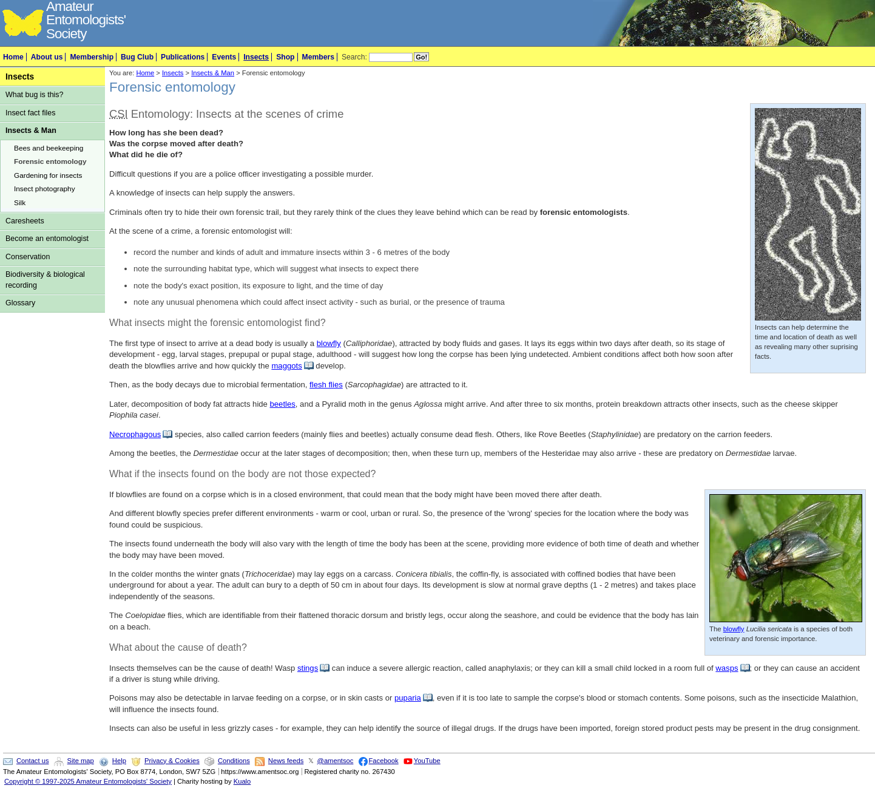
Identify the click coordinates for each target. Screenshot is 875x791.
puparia (407, 697)
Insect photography (44, 189)
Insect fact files (30, 113)
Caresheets (24, 221)
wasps (726, 668)
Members (318, 57)
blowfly (329, 343)
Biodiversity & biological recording (45, 279)
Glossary (20, 303)
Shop (285, 57)
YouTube (427, 760)
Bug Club (137, 57)
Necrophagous (135, 434)
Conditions (234, 760)
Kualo (242, 781)
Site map (80, 760)
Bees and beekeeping (48, 148)
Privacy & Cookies (172, 760)
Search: (354, 57)
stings (307, 668)
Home (13, 57)
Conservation (27, 257)
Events (224, 57)
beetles (283, 404)
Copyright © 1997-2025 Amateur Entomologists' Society (88, 781)
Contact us (32, 760)
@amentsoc (335, 760)
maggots (286, 365)
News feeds (285, 760)
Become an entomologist (47, 238)
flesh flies (326, 384)
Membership (91, 57)
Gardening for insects (48, 175)
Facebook (384, 760)
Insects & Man (30, 130)
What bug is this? (34, 94)
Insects (256, 57)
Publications (182, 57)
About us (47, 57)
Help (119, 760)
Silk (19, 203)
